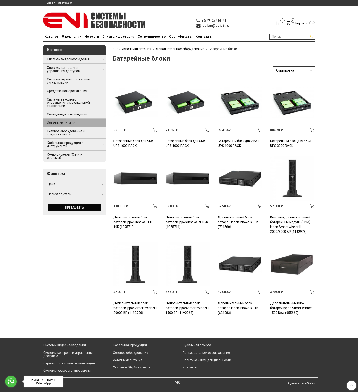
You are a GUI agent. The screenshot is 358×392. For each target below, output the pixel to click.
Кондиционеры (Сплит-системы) (64, 156)
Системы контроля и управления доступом (63, 69)
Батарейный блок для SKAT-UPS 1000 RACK (134, 143)
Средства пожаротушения (67, 91)
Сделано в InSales (301, 383)
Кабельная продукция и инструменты (65, 144)
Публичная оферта (197, 345)
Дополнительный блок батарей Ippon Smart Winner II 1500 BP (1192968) (187, 308)
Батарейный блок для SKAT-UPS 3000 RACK (291, 143)
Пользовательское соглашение (206, 353)
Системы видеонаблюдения (68, 59)
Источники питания (136, 49)
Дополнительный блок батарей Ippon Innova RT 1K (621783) (238, 308)
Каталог (52, 36)
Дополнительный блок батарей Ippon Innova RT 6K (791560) (238, 222)
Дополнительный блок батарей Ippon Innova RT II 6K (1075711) (187, 222)
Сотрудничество (152, 36)
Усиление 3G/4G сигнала (131, 367)
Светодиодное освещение (67, 114)
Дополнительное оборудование (180, 49)
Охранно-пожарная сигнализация (69, 363)
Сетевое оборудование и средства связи (66, 132)
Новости (92, 36)
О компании (72, 36)
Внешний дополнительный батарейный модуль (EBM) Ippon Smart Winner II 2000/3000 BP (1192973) (290, 224)
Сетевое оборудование (130, 353)
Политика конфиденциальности (207, 360)
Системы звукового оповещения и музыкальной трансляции (68, 103)
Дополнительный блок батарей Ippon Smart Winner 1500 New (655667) (291, 308)
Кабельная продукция (130, 345)
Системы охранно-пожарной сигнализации (68, 80)
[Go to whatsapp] (11, 381)
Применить (74, 207)
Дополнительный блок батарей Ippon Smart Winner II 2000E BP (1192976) (135, 308)
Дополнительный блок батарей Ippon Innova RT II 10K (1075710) (132, 222)
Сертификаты (181, 36)
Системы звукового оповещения (67, 370)
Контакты (204, 36)
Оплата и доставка (118, 36)
